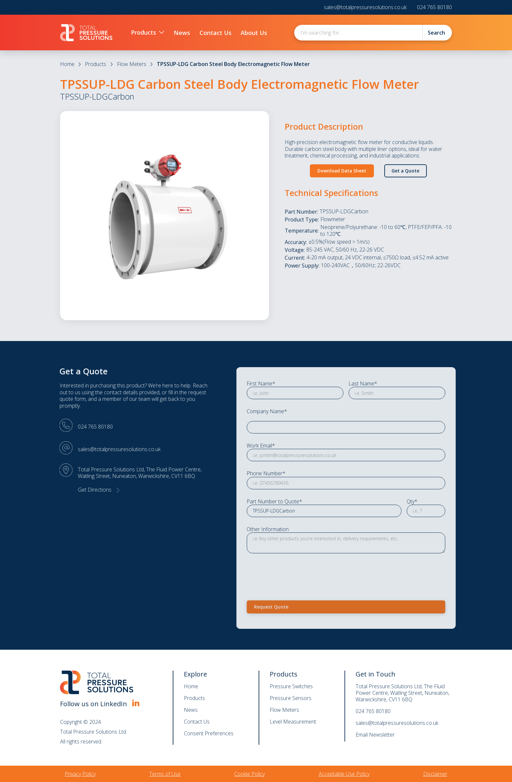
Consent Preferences (208, 733)
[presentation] (323, 572)
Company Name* (293, 411)
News (191, 710)
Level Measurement (293, 721)
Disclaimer (435, 773)
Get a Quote (405, 171)
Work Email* (287, 446)
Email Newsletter (375, 734)
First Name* (287, 384)
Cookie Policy (249, 773)
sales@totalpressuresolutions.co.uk (365, 7)
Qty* (438, 501)
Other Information (294, 529)
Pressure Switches (291, 686)
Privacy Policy (80, 773)
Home (67, 64)
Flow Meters (131, 64)
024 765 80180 (434, 7)
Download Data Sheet (341, 171)
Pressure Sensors (291, 698)
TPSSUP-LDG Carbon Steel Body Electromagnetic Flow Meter (233, 64)
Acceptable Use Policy (344, 773)
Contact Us (197, 721)
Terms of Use (165, 773)
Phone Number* (292, 473)
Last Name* (389, 384)
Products (95, 64)
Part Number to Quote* (301, 501)
